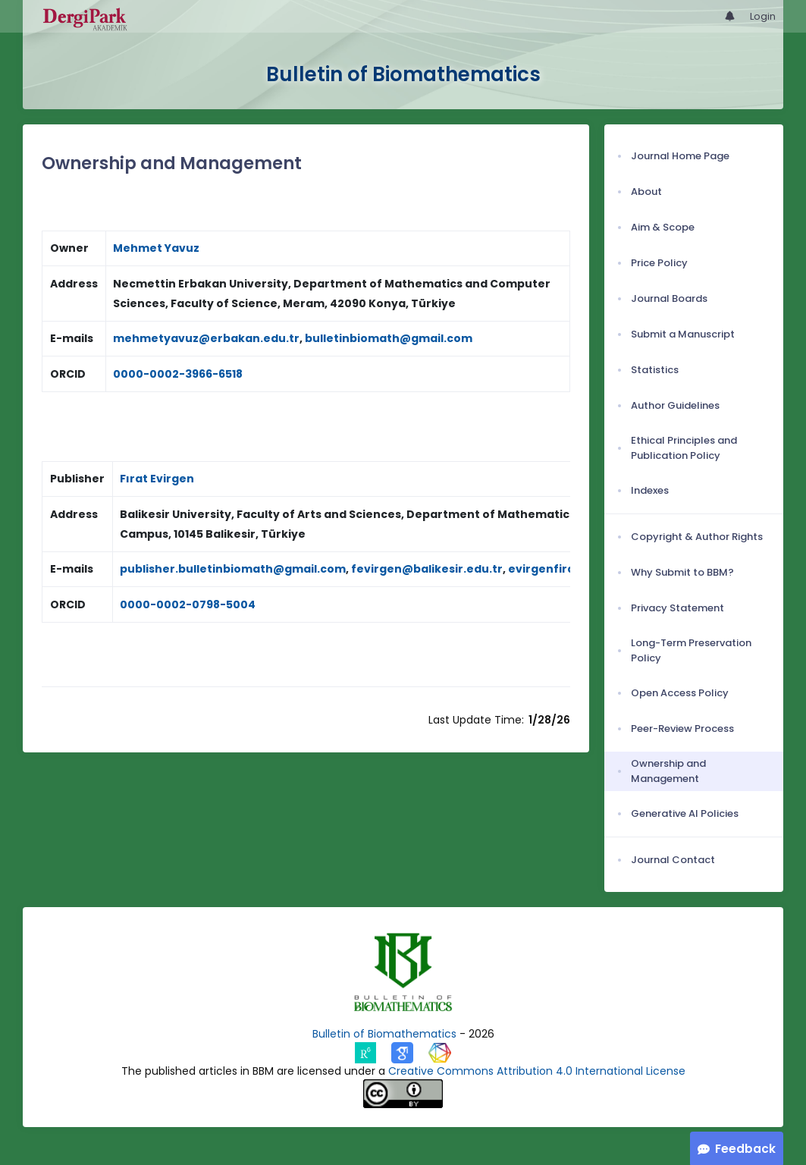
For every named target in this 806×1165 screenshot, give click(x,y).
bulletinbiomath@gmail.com (388, 338)
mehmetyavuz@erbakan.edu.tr (206, 338)
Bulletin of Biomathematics (384, 1033)
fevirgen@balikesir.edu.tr (427, 568)
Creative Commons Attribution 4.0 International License (536, 1071)
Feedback (745, 1149)
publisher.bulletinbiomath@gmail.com (233, 568)
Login (763, 16)
